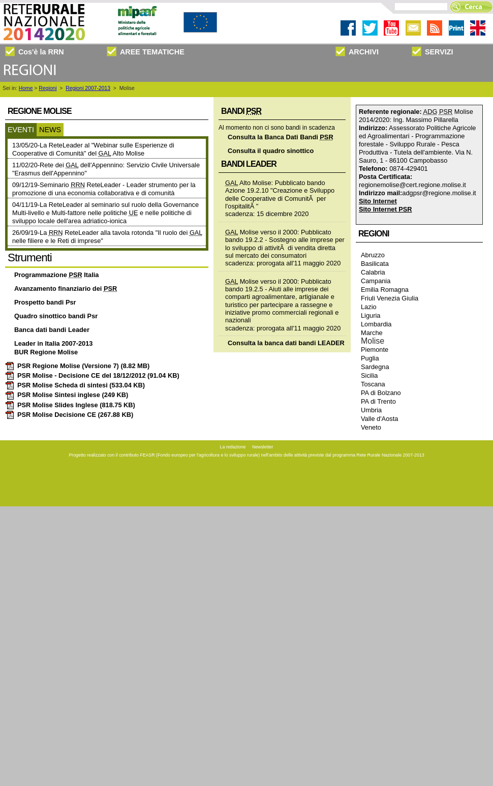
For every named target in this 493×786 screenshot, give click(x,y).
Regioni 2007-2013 (88, 88)
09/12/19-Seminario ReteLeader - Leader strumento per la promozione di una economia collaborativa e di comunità (104, 189)
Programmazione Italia (56, 275)
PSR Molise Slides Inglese (70, 405)
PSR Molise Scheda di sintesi (75, 385)
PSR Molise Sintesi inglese (66, 395)
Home (26, 88)
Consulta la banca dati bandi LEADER (286, 343)
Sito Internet (378, 201)
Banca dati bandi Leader (51, 330)
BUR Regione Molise (46, 352)
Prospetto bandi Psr (45, 302)
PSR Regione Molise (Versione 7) (77, 366)
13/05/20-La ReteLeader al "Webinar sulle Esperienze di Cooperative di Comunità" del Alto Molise (93, 149)
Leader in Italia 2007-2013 (53, 343)
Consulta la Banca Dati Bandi (280, 137)
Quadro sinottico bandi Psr (56, 316)
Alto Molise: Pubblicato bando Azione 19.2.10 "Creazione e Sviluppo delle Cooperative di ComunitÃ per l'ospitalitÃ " (279, 194)
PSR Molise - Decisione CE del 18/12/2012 (92, 375)
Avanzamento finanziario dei (65, 288)
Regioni (47, 88)
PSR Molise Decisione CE (69, 414)
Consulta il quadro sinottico (271, 151)
